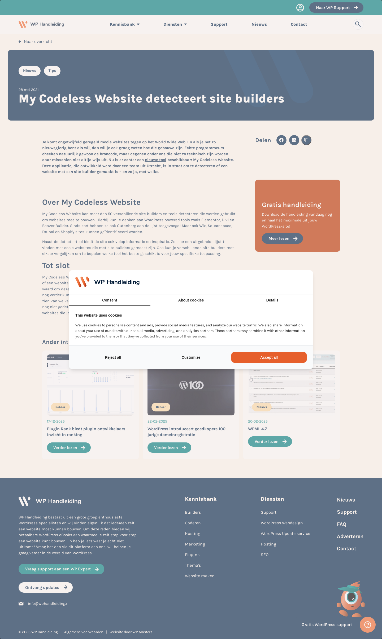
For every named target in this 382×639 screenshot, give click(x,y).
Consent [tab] (109, 300)
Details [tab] (272, 300)
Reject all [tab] (113, 357)
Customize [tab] (191, 357)
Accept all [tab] (269, 357)
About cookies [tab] (191, 300)
